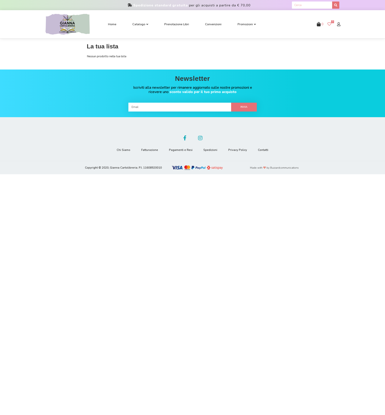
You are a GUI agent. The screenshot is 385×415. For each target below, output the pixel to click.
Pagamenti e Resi (180, 150)
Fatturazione (149, 150)
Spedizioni (211, 150)
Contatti (264, 150)
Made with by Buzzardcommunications (274, 168)
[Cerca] (335, 5)
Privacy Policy (238, 150)
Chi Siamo (122, 150)
